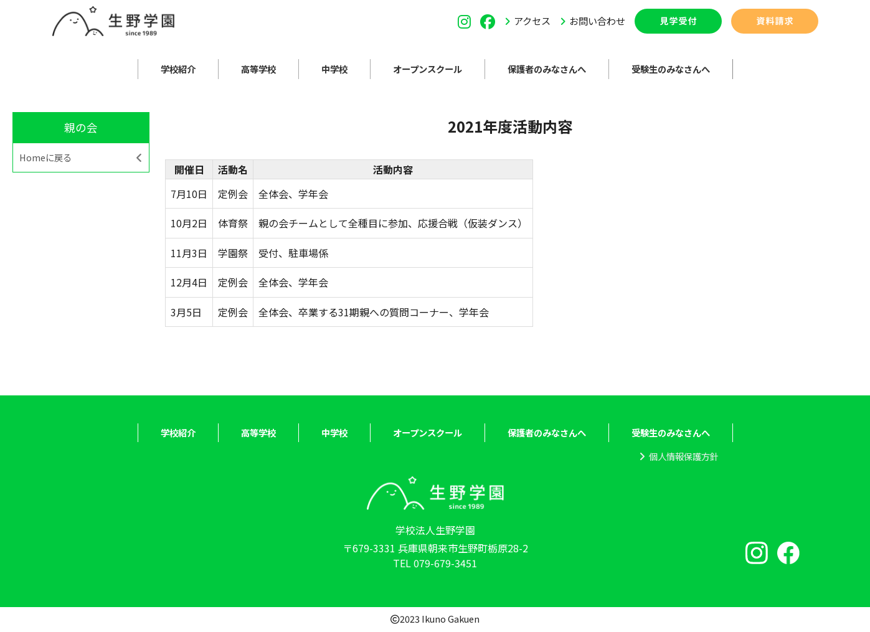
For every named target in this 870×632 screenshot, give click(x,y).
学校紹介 (178, 68)
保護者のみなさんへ (547, 68)
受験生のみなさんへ (670, 68)
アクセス (532, 20)
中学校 (334, 68)
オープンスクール (427, 68)
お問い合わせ (597, 20)
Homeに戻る (45, 157)
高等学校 (258, 68)
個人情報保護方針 (684, 456)
